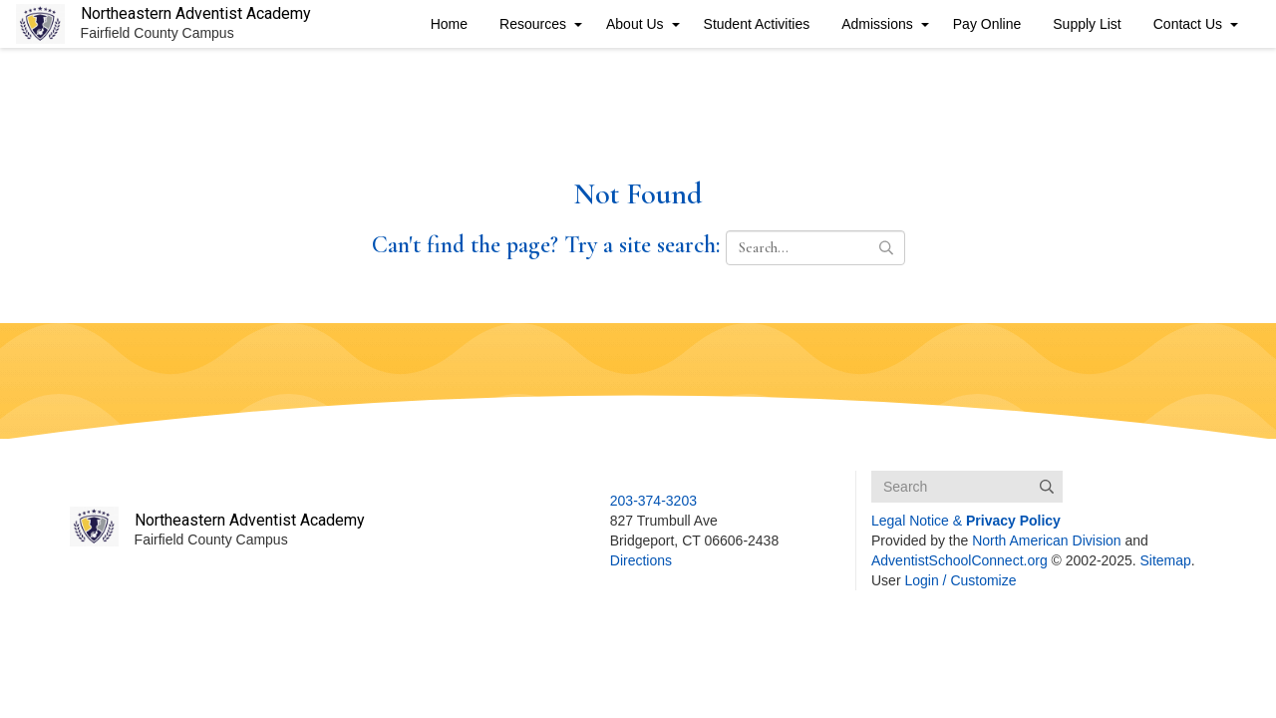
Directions (641, 560)
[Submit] (1047, 487)
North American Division (1046, 540)
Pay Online (987, 24)
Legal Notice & (966, 521)
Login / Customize (960, 580)
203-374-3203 (653, 501)
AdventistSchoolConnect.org (959, 560)
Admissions (877, 24)
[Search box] (967, 487)
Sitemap (1165, 560)
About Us (635, 24)
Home (449, 24)
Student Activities (757, 24)
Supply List (1086, 24)
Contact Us (1187, 24)
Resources (532, 24)
